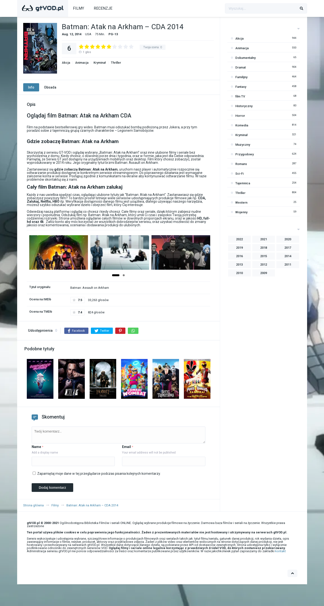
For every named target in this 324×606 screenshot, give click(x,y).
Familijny (241, 77)
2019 (239, 247)
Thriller (116, 62)
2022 (239, 239)
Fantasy (240, 87)
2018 (263, 247)
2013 (239, 264)
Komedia (241, 125)
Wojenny (241, 212)
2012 (263, 264)
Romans (241, 164)
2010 (239, 273)
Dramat (240, 67)
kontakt (280, 551)
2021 (263, 239)
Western (241, 202)
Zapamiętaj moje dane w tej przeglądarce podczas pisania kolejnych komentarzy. (99, 473)
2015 (263, 256)
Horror (240, 115)
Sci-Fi (239, 173)
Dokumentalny (245, 58)
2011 (287, 264)
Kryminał (100, 62)
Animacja (81, 62)
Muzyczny (242, 144)
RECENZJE (103, 8)
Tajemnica (242, 183)
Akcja (66, 62)
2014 (287, 256)
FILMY (78, 8)
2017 (287, 247)
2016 (239, 256)
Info (31, 87)
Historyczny (243, 106)
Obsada (50, 87)
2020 (287, 239)
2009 (263, 273)
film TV (240, 96)
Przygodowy (244, 154)
